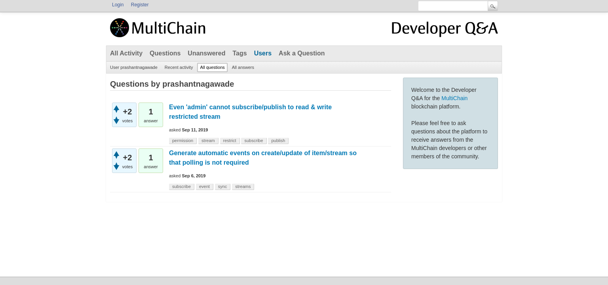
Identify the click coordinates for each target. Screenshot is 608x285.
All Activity (126, 53)
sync (222, 186)
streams (243, 186)
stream (208, 140)
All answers (243, 67)
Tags (239, 53)
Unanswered (206, 53)
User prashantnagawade (134, 67)
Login (118, 5)
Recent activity (179, 67)
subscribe (253, 140)
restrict (229, 140)
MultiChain (454, 98)
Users (263, 53)
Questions (165, 53)
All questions (212, 67)
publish (278, 140)
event (204, 186)
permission (182, 140)
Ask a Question (302, 53)
